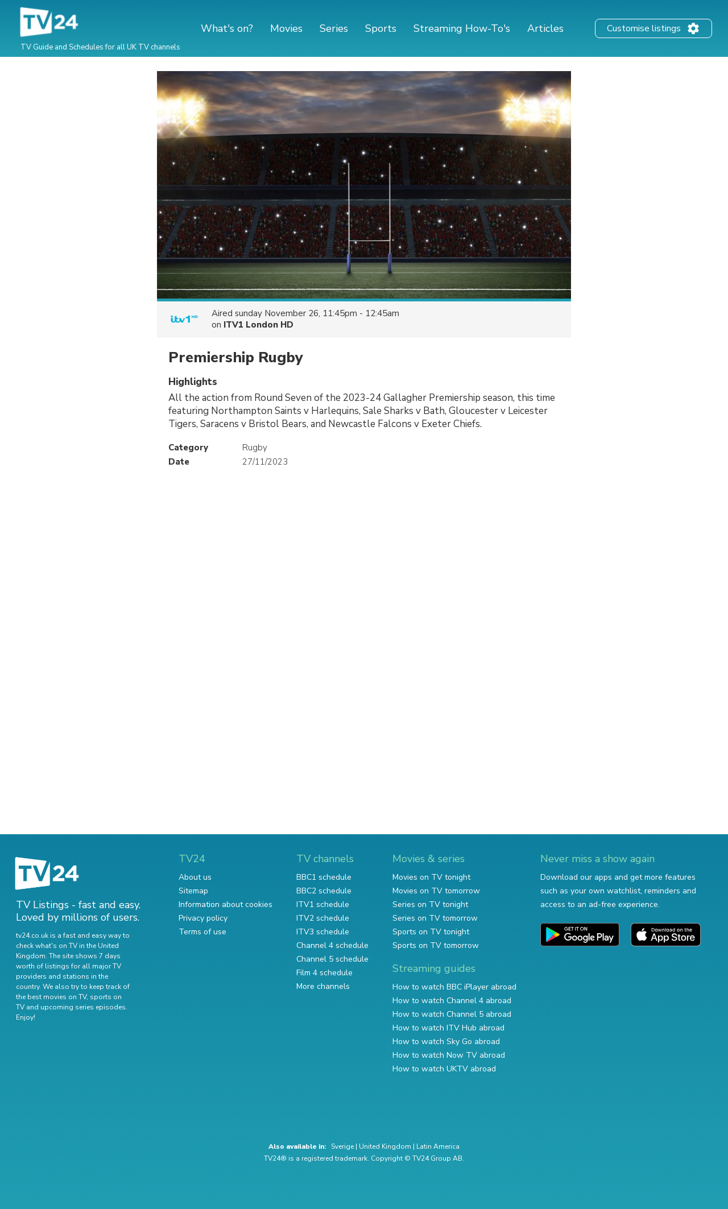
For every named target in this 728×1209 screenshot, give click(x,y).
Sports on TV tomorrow (435, 945)
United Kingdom (385, 1146)
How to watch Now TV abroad (448, 1055)
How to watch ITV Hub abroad (448, 1027)
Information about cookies (225, 904)
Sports (380, 28)
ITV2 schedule (322, 918)
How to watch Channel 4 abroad (451, 1000)
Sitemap (193, 890)
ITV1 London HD (258, 324)
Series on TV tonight (430, 904)
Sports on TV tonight (430, 931)
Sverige (342, 1146)
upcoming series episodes (83, 1007)
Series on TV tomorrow (435, 918)
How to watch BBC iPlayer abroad (454, 987)
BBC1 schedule (323, 877)
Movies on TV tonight (431, 877)
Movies (286, 28)
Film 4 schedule (324, 972)
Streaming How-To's (461, 28)
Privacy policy (203, 918)
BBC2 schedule (323, 890)
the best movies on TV (51, 996)
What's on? (227, 28)
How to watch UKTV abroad (444, 1068)
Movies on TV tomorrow (436, 890)
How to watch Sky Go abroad (446, 1041)
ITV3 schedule (322, 931)
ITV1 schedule (322, 904)
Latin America (438, 1146)
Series (334, 28)
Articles (545, 28)
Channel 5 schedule (332, 959)
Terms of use (202, 931)
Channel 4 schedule (332, 945)
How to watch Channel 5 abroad (451, 1014)
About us (195, 877)
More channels (323, 986)
